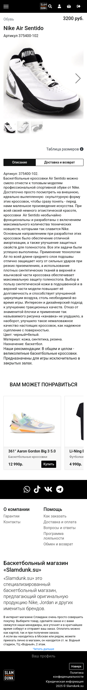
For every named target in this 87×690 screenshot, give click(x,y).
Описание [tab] (19, 162)
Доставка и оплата (60, 522)
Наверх (76, 666)
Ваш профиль (43, 656)
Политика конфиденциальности (68, 674)
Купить (48, 464)
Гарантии (11, 516)
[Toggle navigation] (6, 6)
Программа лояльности (54, 536)
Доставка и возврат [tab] (59, 162)
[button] (78, 78)
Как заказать (55, 516)
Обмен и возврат (58, 544)
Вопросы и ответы (60, 528)
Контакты (11, 522)
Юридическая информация (65, 681)
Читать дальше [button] (43, 649)
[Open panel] (50, 6)
